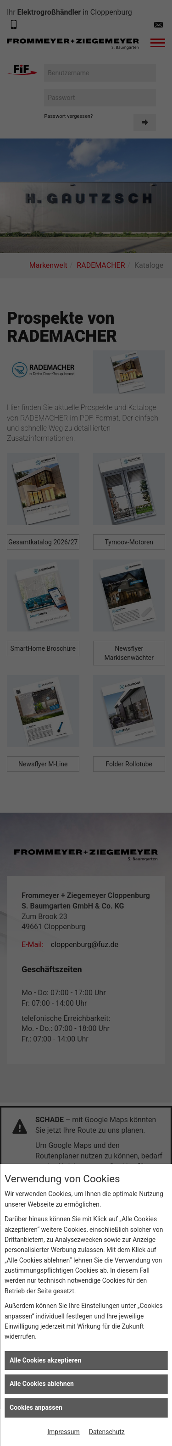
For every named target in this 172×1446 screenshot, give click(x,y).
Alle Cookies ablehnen (42, 1383)
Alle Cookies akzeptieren (45, 1360)
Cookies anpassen (36, 1407)
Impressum (63, 1431)
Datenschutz (107, 1431)
